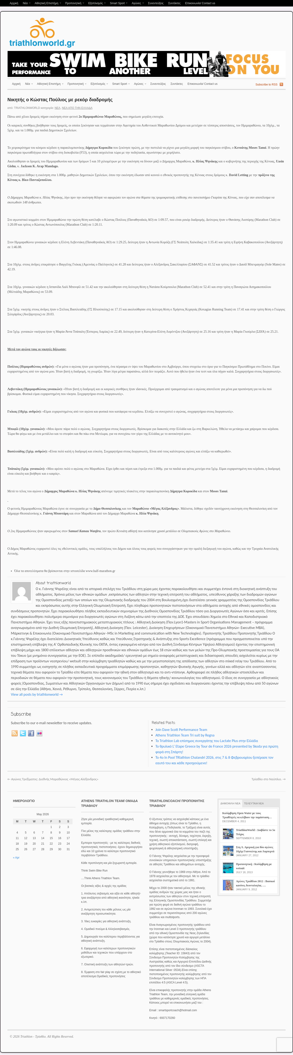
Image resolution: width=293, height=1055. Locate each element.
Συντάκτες (174, 3)
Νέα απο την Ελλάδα (77, 108)
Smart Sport (118, 4)
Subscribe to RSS (266, 84)
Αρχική (14, 3)
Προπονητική (74, 4)
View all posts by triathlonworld (37, 694)
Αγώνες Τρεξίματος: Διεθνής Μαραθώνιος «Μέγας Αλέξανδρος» (53, 779)
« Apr (16, 857)
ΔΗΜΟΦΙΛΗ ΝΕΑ (230, 803)
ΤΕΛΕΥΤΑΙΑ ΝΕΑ (254, 803)
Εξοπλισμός (96, 4)
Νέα (25, 4)
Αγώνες (137, 4)
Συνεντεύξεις (155, 3)
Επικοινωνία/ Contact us (200, 3)
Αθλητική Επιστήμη (47, 4)
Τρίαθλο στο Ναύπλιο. (269, 779)
